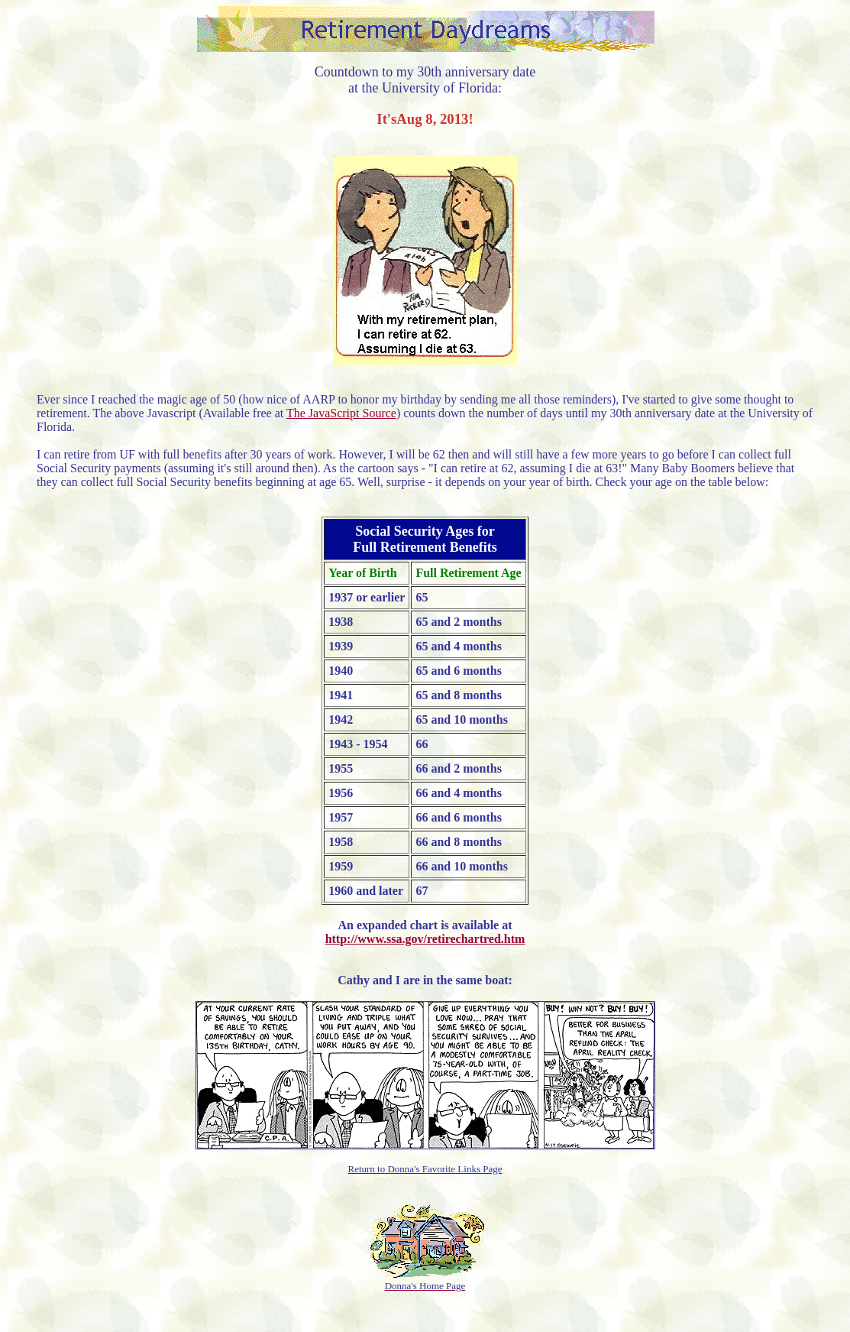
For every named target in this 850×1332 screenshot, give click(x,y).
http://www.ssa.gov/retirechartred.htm (425, 938)
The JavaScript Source (341, 413)
